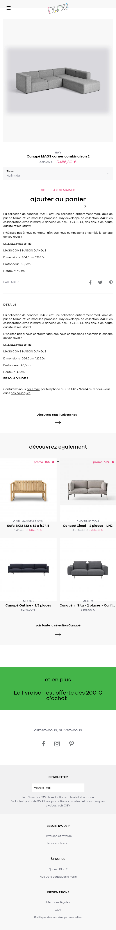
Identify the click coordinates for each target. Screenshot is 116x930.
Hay (58, 152)
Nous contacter (58, 843)
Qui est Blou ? (58, 869)
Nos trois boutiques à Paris (58, 877)
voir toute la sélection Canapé (58, 625)
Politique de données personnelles (58, 917)
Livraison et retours (58, 836)
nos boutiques (20, 393)
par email (33, 389)
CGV (67, 806)
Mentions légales (58, 902)
